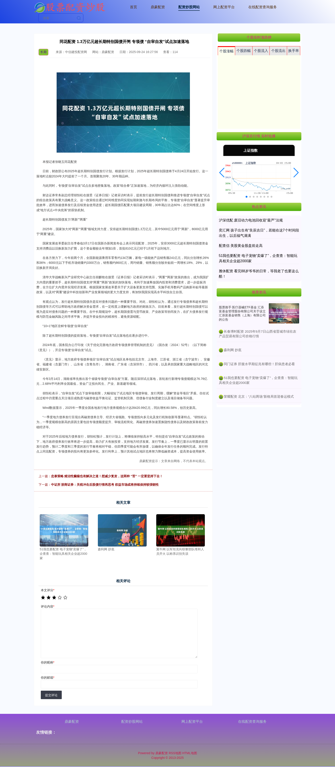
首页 (133, 7)
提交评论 (51, 695)
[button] (222, 173)
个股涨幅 (226, 51)
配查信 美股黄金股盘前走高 (241, 246)
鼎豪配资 (158, 7)
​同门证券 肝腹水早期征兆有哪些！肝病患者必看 (259, 364)
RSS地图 (175, 753)
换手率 (293, 51)
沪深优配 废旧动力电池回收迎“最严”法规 (251, 220)
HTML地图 (189, 753)
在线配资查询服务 (262, 7)
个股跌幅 (243, 51)
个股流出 (278, 51)
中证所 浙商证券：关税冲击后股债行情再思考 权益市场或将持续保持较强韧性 (105, 484)
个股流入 (261, 51)
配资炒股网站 (189, 7)
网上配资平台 (224, 7)
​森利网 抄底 (232, 350)
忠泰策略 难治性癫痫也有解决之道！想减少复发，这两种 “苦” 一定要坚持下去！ (107, 476)
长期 (43, 52)
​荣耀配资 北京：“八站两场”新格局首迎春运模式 (259, 396)
